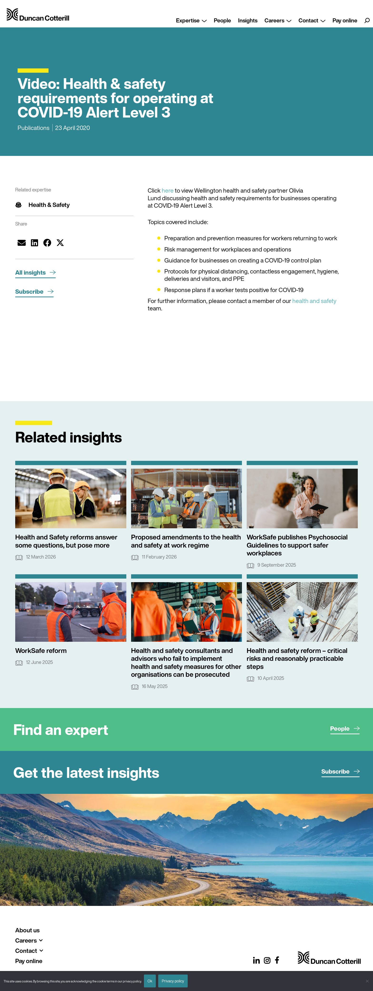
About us (27, 930)
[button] (21, 242)
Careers (278, 20)
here (168, 190)
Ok (149, 981)
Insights (247, 20)
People (222, 20)
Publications (33, 127)
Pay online (345, 20)
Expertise (191, 20)
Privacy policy (173, 981)
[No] (367, 981)
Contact (312, 20)
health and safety (314, 300)
